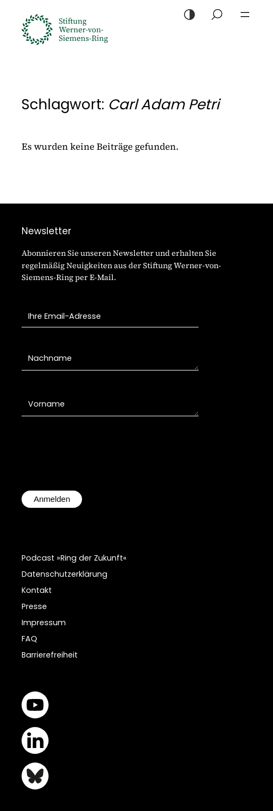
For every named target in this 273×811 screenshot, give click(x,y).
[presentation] (104, 459)
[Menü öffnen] (244, 14)
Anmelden (51, 499)
